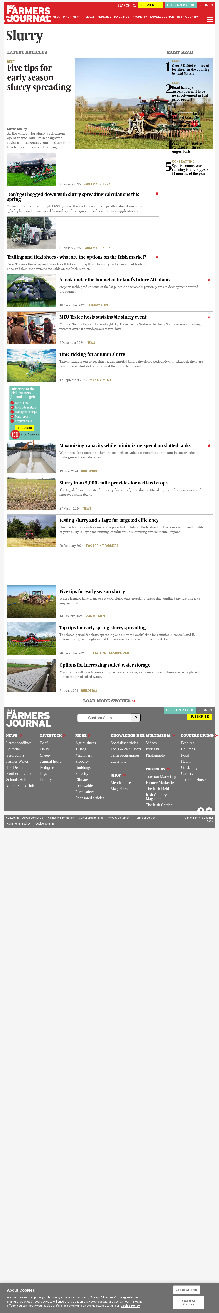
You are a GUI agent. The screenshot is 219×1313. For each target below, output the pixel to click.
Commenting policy (18, 823)
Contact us (12, 817)
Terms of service (145, 817)
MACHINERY (72, 16)
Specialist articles (124, 743)
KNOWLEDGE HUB (162, 16)
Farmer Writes (17, 761)
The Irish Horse (193, 779)
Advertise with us (32, 817)
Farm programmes (125, 755)
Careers (187, 773)
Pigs (43, 773)
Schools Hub (16, 779)
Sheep (45, 755)
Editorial (13, 749)
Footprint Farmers (102, 546)
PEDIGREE (104, 16)
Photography (156, 755)
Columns (188, 749)
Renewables (98, 305)
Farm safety (84, 792)
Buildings (89, 471)
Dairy (44, 749)
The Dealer (15, 767)
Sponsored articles (89, 798)
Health (186, 761)
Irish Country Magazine (156, 797)
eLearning (118, 761)
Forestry (81, 773)
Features (187, 743)
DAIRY (20, 16)
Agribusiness (85, 743)
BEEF (9, 16)
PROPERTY (140, 16)
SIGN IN (206, 5)
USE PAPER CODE (181, 5)
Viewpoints (15, 755)
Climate (81, 779)
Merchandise (121, 783)
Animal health (51, 761)
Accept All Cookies (188, 1302)
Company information (61, 817)
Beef (44, 743)
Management (100, 380)
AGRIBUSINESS (50, 16)
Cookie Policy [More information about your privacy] (130, 1305)
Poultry (46, 779)
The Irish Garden (159, 805)
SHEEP (32, 16)
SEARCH (126, 5)
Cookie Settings (44, 823)
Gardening (189, 767)
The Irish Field (157, 789)
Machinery (83, 755)
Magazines (119, 789)
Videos (151, 743)
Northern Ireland (19, 773)
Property (82, 761)
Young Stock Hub (20, 786)
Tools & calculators (126, 749)
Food (185, 755)
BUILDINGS (122, 16)
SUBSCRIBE (150, 5)
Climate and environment (109, 653)
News (91, 342)
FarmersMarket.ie (160, 783)
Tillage (80, 749)
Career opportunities (91, 817)
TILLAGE (89, 16)
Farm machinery (97, 184)
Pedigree (47, 767)
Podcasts (153, 749)
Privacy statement (119, 817)
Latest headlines (18, 743)
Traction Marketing (161, 776)
